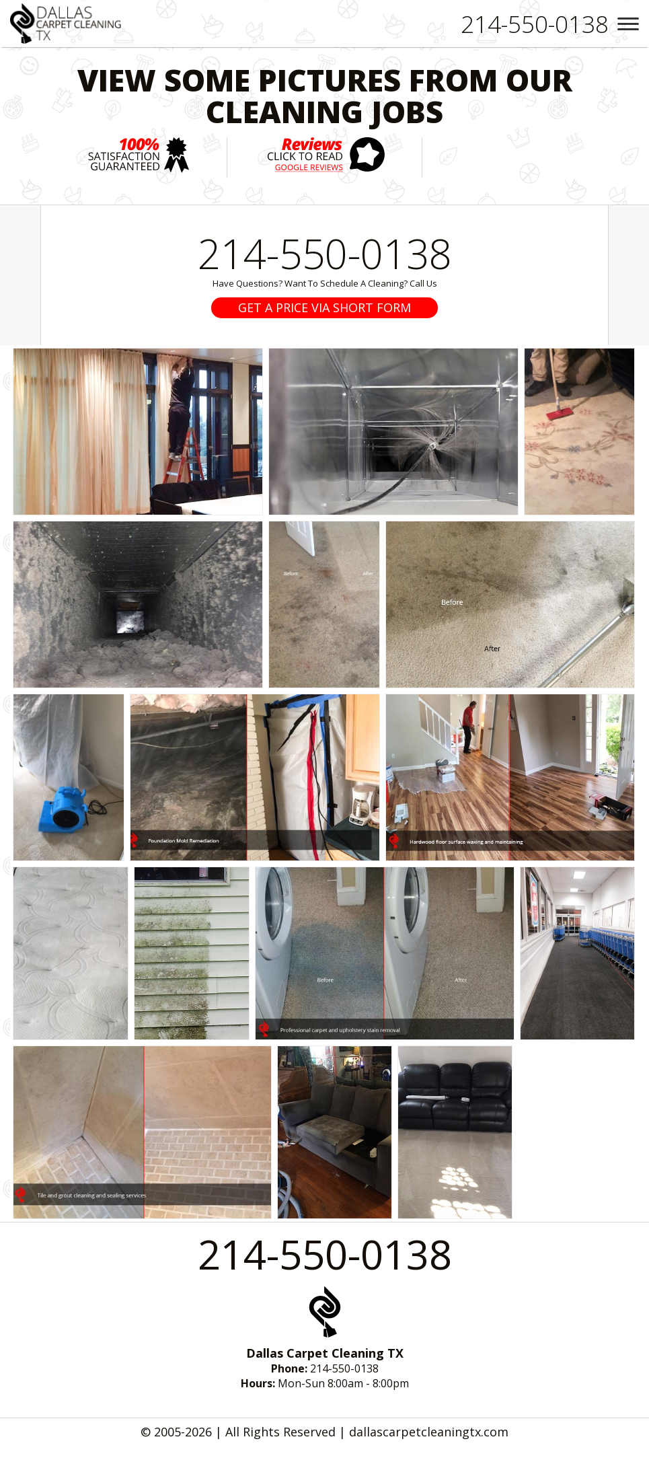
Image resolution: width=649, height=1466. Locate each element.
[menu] (628, 23)
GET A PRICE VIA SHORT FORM (324, 307)
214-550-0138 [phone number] (325, 253)
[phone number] (535, 24)
